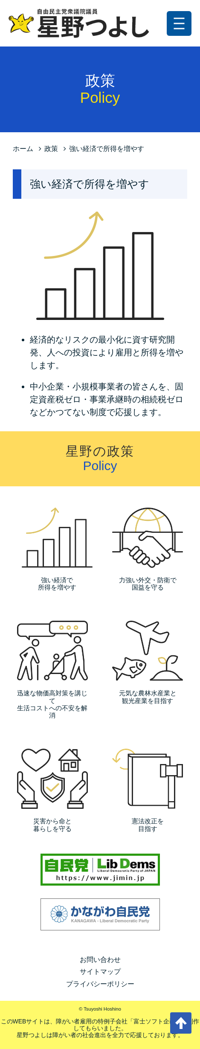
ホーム (23, 148)
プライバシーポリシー (100, 984)
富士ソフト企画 (154, 1021)
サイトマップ (100, 971)
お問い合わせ (100, 959)
